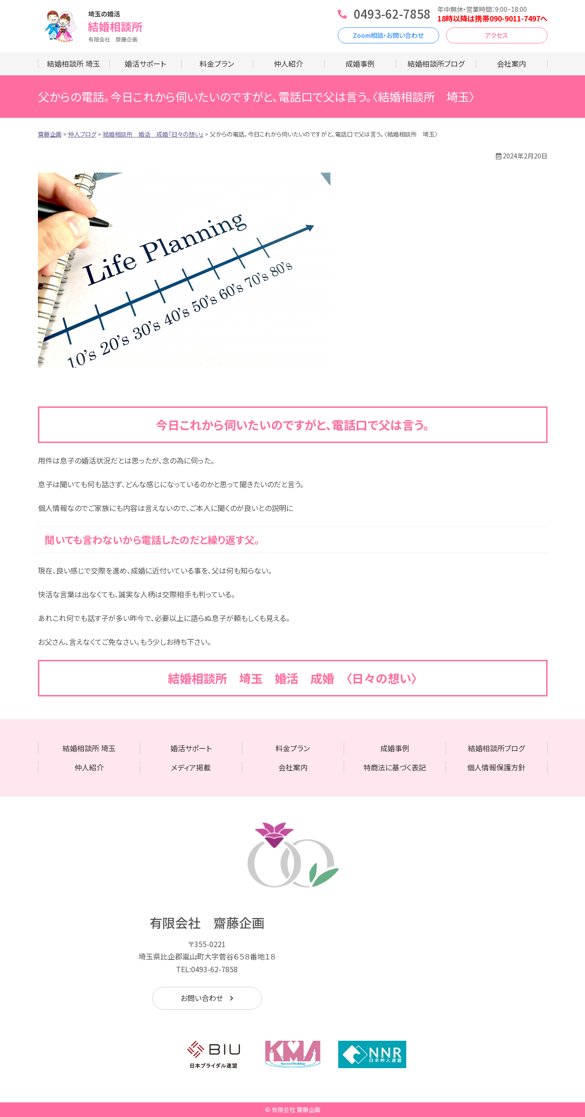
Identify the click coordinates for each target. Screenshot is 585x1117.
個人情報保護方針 (496, 767)
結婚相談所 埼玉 (73, 63)
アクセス (496, 35)
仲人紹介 (288, 63)
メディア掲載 (191, 767)
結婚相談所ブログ (436, 63)
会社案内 (511, 63)
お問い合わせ (202, 997)
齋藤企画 (90, 26)
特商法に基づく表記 (394, 767)
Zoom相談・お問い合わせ (388, 35)
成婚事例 (360, 63)
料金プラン (217, 63)
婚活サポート (145, 63)
